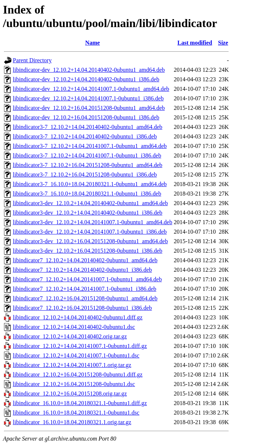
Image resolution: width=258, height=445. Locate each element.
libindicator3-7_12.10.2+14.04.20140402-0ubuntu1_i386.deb (85, 136)
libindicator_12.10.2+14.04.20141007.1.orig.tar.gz (72, 365)
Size (223, 43)
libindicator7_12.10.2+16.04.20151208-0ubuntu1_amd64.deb (85, 298)
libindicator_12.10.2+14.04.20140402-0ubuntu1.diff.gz (77, 317)
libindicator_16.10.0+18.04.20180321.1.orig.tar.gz (72, 422)
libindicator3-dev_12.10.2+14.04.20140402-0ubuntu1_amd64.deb (90, 203)
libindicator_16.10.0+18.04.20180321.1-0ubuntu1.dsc (76, 412)
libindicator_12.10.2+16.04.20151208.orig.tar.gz (70, 393)
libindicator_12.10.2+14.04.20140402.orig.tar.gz (70, 336)
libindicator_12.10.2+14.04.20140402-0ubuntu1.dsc (74, 327)
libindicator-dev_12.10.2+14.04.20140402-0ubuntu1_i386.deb (86, 79)
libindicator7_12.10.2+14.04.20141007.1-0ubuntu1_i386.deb (84, 289)
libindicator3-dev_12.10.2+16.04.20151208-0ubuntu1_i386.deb (87, 251)
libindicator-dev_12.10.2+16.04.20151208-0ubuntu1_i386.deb (86, 117)
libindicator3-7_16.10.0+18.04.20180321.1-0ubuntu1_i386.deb (87, 193)
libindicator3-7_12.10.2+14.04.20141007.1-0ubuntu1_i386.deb (87, 155)
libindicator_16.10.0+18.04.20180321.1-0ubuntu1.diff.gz (80, 403)
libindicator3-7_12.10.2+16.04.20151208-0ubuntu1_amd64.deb (87, 165)
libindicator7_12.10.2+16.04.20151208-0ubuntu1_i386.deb (82, 308)
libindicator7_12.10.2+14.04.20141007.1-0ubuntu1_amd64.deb (87, 279)
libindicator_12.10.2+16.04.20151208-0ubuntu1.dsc (74, 384)
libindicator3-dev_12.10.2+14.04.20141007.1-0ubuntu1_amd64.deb (92, 222)
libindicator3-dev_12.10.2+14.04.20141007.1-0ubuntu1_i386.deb (90, 232)
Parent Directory (32, 60)
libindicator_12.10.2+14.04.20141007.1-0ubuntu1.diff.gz (80, 346)
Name (92, 43)
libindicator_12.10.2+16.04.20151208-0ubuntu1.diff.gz (77, 374)
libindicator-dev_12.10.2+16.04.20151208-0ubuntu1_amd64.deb (89, 108)
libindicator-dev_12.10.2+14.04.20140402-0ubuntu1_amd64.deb (89, 70)
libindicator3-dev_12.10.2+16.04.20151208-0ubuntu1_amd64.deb (90, 241)
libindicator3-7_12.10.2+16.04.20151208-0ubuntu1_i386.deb (85, 174)
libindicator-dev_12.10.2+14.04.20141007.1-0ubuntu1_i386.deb (88, 98)
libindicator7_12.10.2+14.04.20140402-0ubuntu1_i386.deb (82, 270)
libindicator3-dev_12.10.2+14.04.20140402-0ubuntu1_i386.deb (87, 212)
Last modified (194, 43)
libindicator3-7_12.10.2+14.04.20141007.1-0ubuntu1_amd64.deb (90, 146)
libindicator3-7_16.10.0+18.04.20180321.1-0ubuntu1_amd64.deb (90, 184)
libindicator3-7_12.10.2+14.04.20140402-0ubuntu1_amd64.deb (87, 127)
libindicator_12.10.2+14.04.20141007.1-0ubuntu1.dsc (76, 355)
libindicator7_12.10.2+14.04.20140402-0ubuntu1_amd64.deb (85, 260)
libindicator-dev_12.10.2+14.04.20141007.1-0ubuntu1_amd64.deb (91, 89)
